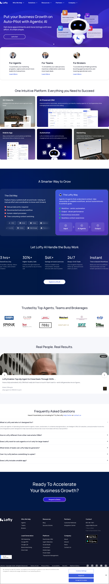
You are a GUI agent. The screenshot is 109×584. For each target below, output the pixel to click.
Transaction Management (50, 562)
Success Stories (48, 532)
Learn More (13, 74)
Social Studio (47, 552)
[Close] (106, 575)
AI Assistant (46, 554)
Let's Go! (14, 37)
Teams (23, 532)
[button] (53, 44)
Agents (23, 530)
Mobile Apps (46, 557)
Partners (59, 3)
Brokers (23, 535)
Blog (44, 530)
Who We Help (17, 3)
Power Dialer (46, 560)
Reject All (81, 575)
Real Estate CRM (48, 546)
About (66, 546)
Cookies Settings (81, 571)
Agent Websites (48, 549)
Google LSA (24, 552)
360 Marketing (25, 546)
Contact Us (67, 554)
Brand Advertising (26, 554)
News (66, 552)
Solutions (31, 3)
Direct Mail (24, 557)
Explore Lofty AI (54, 282)
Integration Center (69, 532)
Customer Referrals (70, 530)
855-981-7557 (90, 530)
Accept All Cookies (81, 580)
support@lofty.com (91, 532)
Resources (46, 3)
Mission (66, 549)
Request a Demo (54, 507)
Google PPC (24, 549)
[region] (54, 575)
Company (71, 3)
